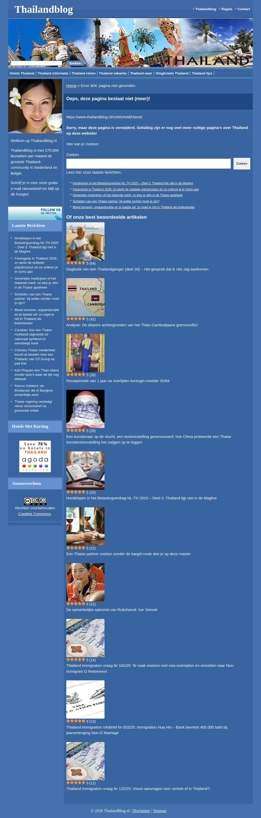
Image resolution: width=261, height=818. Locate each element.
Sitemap (159, 811)
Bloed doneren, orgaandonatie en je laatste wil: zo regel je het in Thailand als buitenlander (134, 207)
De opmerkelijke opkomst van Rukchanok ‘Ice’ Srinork (112, 609)
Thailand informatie (53, 73)
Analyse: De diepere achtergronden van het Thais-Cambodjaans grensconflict (132, 325)
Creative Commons (34, 514)
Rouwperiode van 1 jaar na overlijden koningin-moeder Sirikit (117, 381)
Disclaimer (141, 811)
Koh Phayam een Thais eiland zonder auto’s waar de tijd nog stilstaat (37, 374)
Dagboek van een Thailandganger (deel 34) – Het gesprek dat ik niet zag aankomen (137, 269)
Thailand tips (202, 73)
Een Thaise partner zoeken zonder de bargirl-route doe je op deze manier (128, 554)
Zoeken (72, 154)
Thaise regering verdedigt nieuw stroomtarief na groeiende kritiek (33, 406)
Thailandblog (44, 9)
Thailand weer (141, 73)
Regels (226, 9)
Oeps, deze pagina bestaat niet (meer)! (108, 98)
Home (71, 85)
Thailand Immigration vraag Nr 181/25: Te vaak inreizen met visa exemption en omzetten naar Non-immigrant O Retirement (150, 668)
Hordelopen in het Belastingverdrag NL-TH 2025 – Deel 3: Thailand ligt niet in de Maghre (133, 183)
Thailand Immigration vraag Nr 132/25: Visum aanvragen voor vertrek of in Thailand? (138, 788)
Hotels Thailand (22, 73)
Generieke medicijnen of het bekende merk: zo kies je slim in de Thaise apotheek (36, 283)
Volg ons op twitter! (35, 213)
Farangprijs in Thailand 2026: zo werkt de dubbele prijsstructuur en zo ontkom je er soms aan (136, 189)
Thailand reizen (84, 73)
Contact (244, 9)
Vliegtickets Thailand (171, 73)
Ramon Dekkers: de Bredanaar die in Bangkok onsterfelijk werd (34, 390)
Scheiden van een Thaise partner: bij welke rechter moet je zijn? (37, 298)
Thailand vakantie (113, 73)
